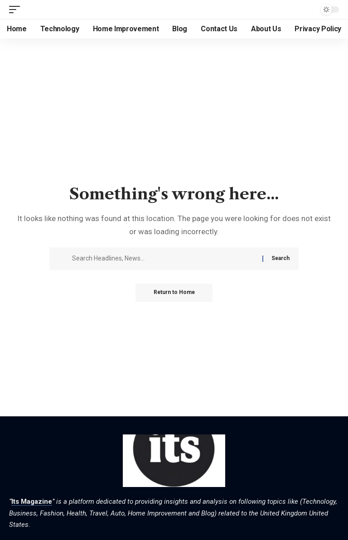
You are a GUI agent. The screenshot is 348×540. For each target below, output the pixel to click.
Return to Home (174, 292)
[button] (16, 9)
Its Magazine (31, 501)
